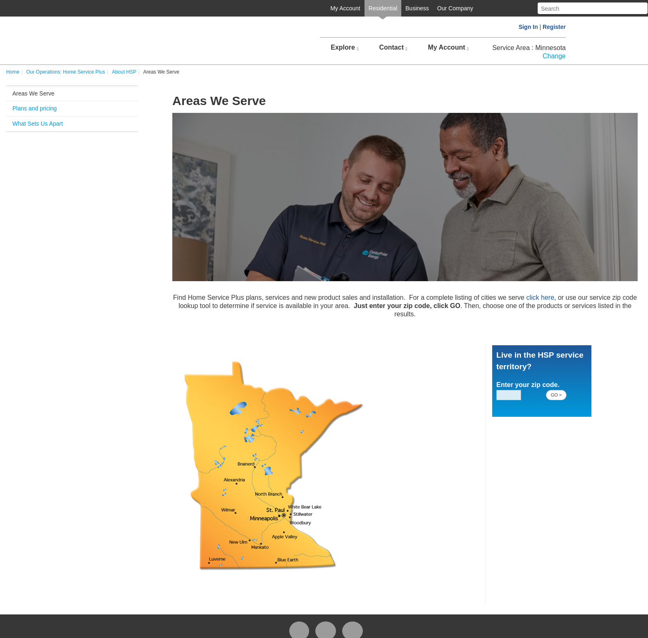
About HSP (124, 72)
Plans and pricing (34, 108)
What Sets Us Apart (37, 123)
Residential (383, 8)
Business (417, 8)
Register (554, 27)
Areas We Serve (33, 93)
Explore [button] (344, 47)
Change (554, 56)
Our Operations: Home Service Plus (65, 72)
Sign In (528, 27)
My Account (345, 8)
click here (540, 297)
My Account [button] (448, 47)
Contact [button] (393, 47)
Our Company (455, 8)
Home (12, 72)
